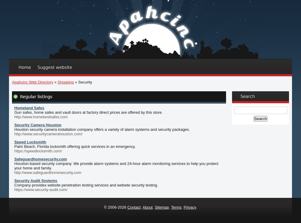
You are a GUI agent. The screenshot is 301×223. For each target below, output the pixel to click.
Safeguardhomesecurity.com (40, 159)
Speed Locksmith (30, 142)
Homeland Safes (29, 108)
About (148, 207)
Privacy (190, 207)
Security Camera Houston (37, 125)
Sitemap (162, 207)
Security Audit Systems (35, 180)
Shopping (66, 82)
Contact (134, 207)
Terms (176, 207)
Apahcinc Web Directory (32, 82)
